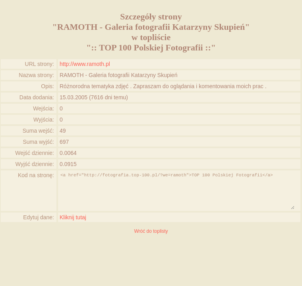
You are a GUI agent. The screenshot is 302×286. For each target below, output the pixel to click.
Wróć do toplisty (151, 231)
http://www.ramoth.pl (85, 64)
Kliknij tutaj (73, 217)
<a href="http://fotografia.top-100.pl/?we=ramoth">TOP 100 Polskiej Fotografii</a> (177, 190)
